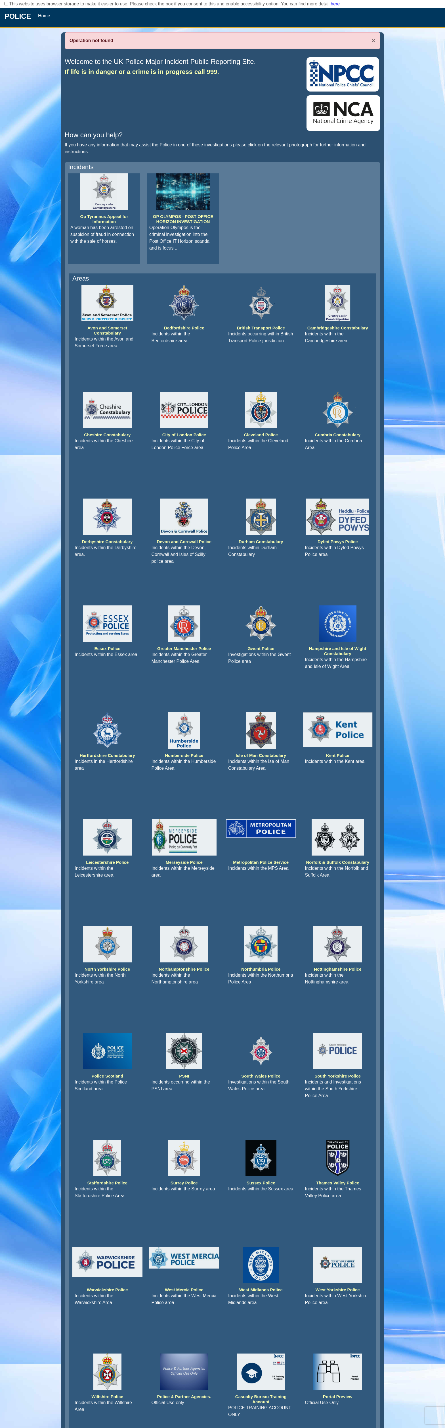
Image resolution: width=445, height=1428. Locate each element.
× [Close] (373, 40)
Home (44, 15)
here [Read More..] (335, 3)
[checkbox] (6, 3)
